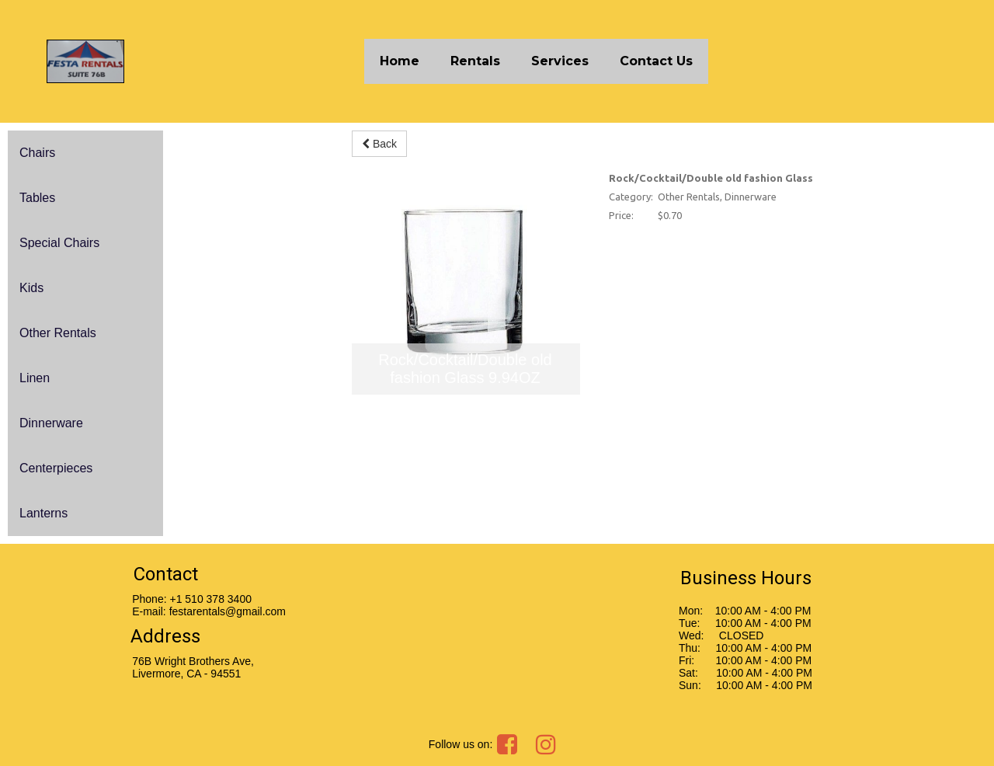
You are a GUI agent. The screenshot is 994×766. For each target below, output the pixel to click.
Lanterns (43, 513)
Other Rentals (57, 332)
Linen (34, 378)
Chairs (37, 152)
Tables (37, 197)
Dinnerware (51, 423)
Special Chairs (59, 242)
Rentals (475, 61)
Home (399, 61)
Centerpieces (55, 468)
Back (379, 144)
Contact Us (656, 61)
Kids (31, 287)
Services (560, 61)
